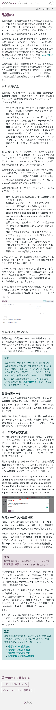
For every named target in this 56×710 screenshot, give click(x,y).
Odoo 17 (47, 9)
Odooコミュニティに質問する (18, 690)
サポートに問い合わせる (15, 684)
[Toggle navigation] (2, 9)
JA (37, 9)
